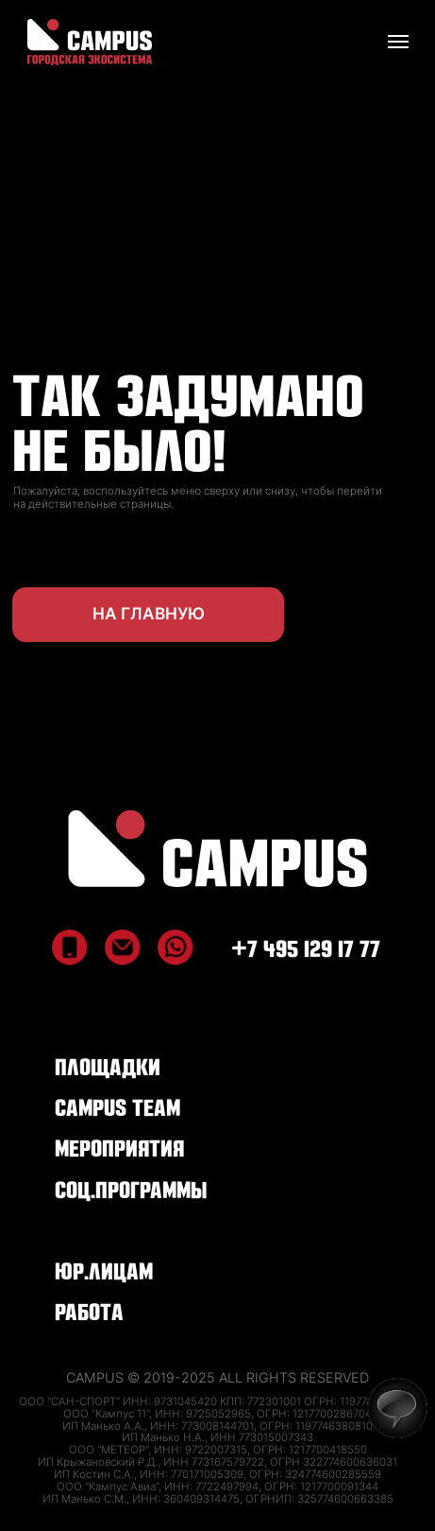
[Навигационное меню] (398, 41)
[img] (217, 849)
